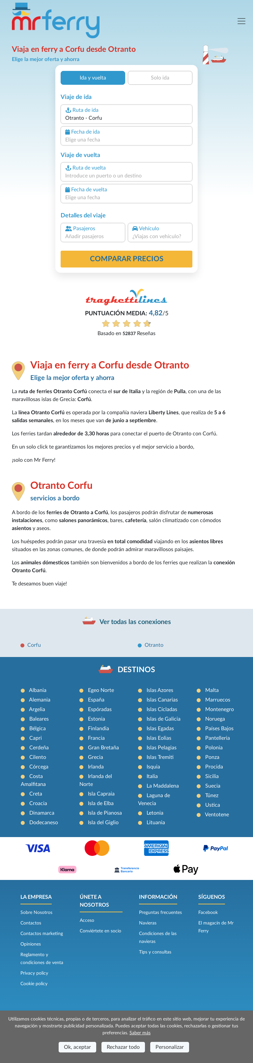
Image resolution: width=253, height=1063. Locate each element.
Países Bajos (219, 728)
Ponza (212, 757)
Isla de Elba (101, 803)
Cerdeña (39, 747)
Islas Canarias (162, 700)
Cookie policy (33, 984)
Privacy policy (34, 973)
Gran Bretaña (103, 747)
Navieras (147, 923)
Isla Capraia (101, 794)
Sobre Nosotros (36, 912)
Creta (35, 794)
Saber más (140, 1033)
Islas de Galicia (164, 719)
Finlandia (98, 728)
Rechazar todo (123, 1047)
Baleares (39, 719)
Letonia (155, 813)
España (96, 700)
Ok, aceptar (77, 1047)
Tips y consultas (155, 952)
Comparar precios (126, 259)
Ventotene (217, 814)
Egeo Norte (101, 690)
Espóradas (100, 709)
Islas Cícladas (162, 709)
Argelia (37, 709)
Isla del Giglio (103, 822)
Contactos (30, 923)
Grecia (95, 757)
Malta (212, 690)
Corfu (34, 645)
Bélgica (37, 728)
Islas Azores (160, 690)
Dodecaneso (43, 822)
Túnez (211, 795)
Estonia (96, 719)
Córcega (38, 766)
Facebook (208, 912)
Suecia (212, 786)
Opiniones (30, 944)
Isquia (153, 766)
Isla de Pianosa (105, 813)
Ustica (212, 805)
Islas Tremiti (160, 757)
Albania (37, 690)
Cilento (37, 757)
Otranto (154, 645)
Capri (35, 738)
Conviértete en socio (100, 931)
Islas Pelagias (162, 747)
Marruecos (217, 700)
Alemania (39, 700)
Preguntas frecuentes (160, 912)
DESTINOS (136, 669)
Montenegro (219, 709)
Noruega (215, 719)
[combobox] (126, 118)
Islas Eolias (159, 738)
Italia (152, 776)
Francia (96, 738)
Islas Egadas (160, 728)
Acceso (87, 920)
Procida (214, 766)
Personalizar (169, 1047)
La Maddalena (163, 786)
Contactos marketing (41, 933)
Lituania (156, 822)
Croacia (38, 803)
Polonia (214, 747)
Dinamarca (41, 813)
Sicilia (212, 776)
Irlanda (96, 766)
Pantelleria (217, 738)
